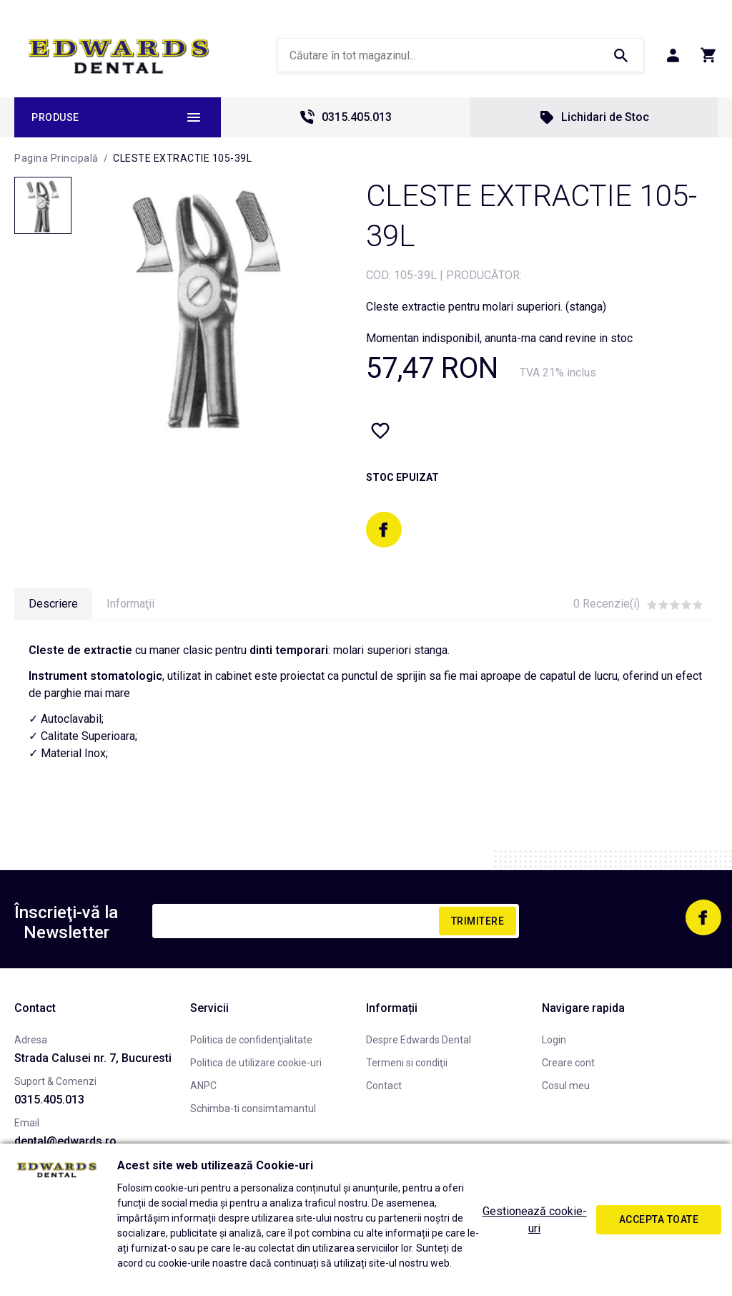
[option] (207, 304)
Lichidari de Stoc (593, 117)
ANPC (203, 1085)
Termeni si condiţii (406, 1062)
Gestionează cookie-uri (535, 1219)
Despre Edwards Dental (418, 1040)
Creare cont (568, 1062)
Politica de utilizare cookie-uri (256, 1062)
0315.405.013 (345, 117)
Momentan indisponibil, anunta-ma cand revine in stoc (499, 338)
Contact (384, 1085)
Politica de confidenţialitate (251, 1040)
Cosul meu (566, 1085)
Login (554, 1040)
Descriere (53, 603)
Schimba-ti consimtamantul (253, 1108)
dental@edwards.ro (65, 1141)
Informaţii (130, 603)
